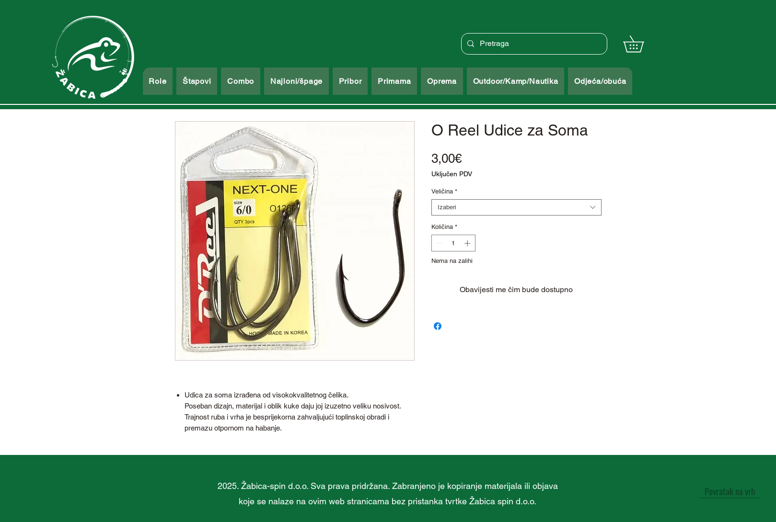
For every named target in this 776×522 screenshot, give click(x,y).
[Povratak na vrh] (729, 491)
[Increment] (468, 243)
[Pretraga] (533, 44)
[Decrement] (438, 243)
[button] (641, 43)
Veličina (444, 191)
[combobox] (516, 207)
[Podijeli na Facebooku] (437, 326)
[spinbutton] (453, 243)
